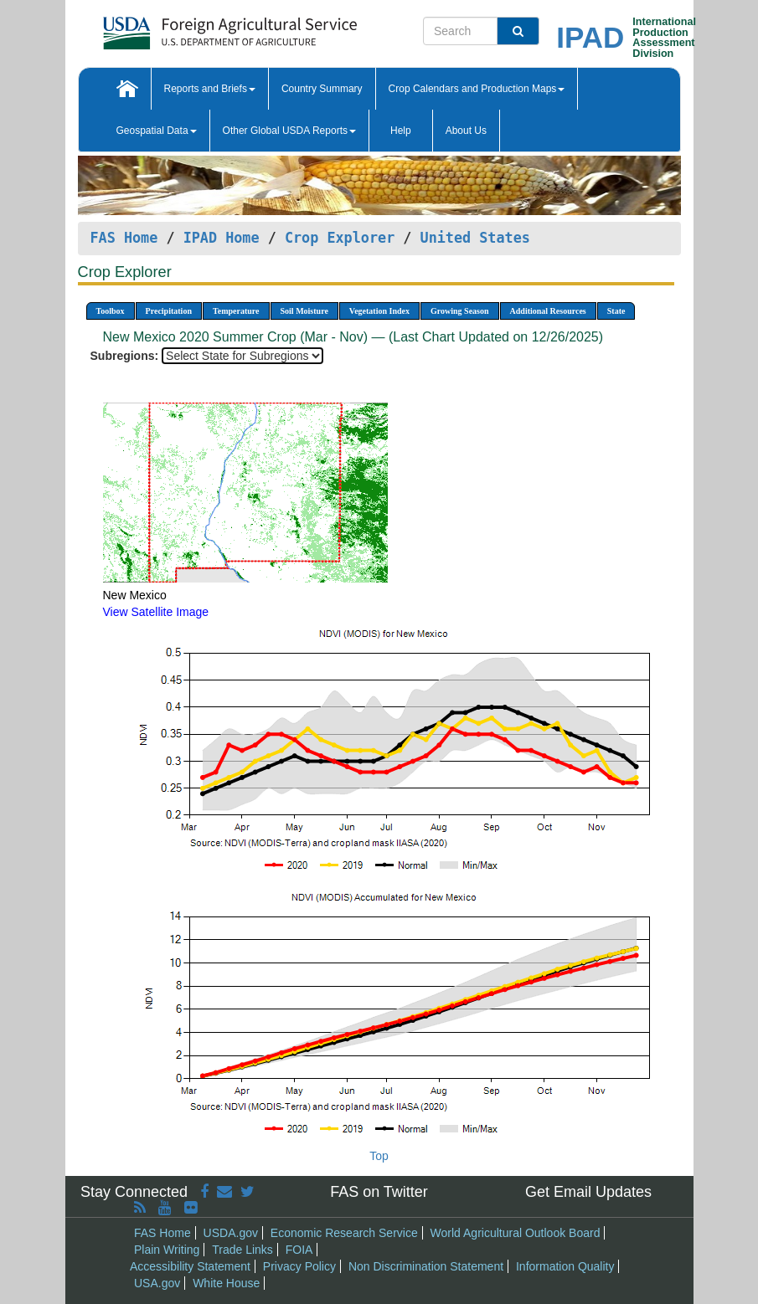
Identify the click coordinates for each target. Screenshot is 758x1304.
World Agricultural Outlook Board (516, 1233)
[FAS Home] (188, 27)
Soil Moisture (304, 311)
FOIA (299, 1249)
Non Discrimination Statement (425, 1266)
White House (226, 1283)
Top (379, 1156)
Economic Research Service (344, 1233)
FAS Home (124, 237)
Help (401, 130)
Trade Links (242, 1249)
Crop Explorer (339, 237)
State (616, 311)
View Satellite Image (156, 612)
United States (475, 237)
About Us (466, 130)
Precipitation (169, 311)
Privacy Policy (299, 1266)
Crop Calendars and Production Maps (477, 89)
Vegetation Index (379, 311)
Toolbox (110, 311)
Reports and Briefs (209, 89)
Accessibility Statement (190, 1266)
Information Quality (565, 1266)
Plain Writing (166, 1249)
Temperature (236, 311)
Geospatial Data (156, 130)
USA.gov (157, 1283)
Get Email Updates (588, 1191)
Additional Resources (548, 311)
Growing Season (460, 311)
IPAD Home (221, 237)
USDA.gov (231, 1233)
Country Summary (322, 89)
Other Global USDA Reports (289, 130)
